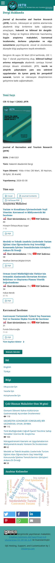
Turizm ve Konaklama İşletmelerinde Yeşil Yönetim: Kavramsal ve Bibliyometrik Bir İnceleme (25, 212)
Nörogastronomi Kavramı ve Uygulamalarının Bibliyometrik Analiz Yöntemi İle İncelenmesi (26, 443)
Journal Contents (29, 196)
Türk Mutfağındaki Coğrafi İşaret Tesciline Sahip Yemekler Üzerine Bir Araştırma (27, 432)
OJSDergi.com (28, 548)
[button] (9, 514)
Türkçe (7, 371)
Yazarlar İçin (9, 391)
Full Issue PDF (13, 200)
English (7, 367)
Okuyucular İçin (10, 386)
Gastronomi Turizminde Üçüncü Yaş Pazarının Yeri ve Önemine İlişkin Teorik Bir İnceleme (27, 317)
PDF (9, 233)
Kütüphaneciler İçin (12, 395)
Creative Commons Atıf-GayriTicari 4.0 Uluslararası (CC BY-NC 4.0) (25, 538)
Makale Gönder (13, 352)
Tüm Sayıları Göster (12, 341)
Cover (10, 196)
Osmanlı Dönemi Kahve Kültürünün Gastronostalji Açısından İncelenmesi (22, 412)
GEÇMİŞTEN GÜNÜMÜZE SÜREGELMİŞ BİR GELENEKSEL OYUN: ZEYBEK (24, 422)
